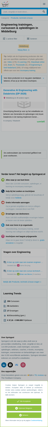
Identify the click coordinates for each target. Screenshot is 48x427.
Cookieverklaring (36, 420)
